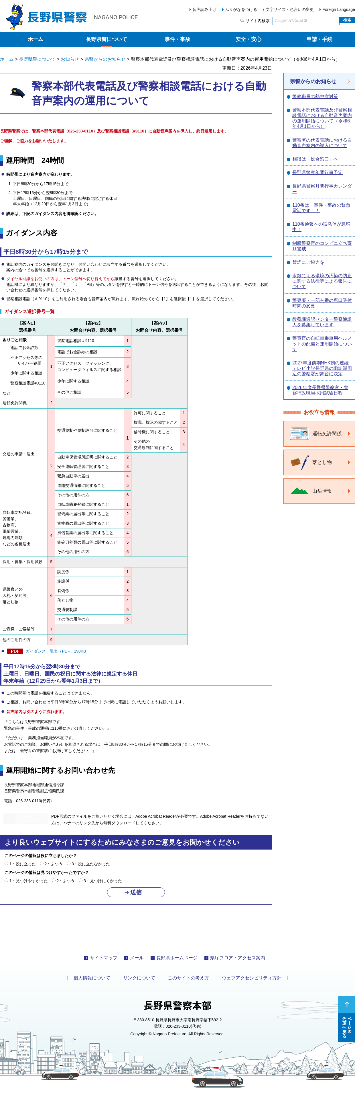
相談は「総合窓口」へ (315, 159)
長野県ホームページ (177, 957)
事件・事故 (177, 39)
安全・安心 (248, 39)
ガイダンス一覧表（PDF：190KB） (58, 651)
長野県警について (106, 39)
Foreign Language (338, 9)
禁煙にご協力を (308, 262)
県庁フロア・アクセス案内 (237, 957)
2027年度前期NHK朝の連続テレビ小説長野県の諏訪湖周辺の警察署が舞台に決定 (322, 368)
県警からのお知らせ (105, 59)
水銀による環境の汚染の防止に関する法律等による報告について (322, 281)
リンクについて (139, 977)
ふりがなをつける (241, 9)
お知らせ (70, 59)
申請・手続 (319, 39)
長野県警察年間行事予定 (317, 172)
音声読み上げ (204, 9)
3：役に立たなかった (91, 864)
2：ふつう (54, 864)
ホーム (35, 39)
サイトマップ (103, 957)
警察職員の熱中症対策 (315, 96)
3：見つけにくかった (103, 881)
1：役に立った (22, 864)
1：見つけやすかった (28, 881)
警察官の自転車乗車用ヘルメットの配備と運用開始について (322, 344)
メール (137, 957)
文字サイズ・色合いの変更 (290, 9)
